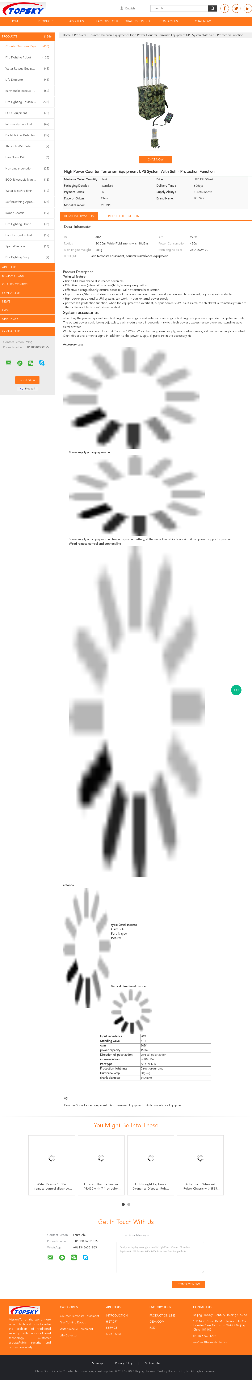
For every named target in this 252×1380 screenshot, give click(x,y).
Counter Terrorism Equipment (27, 46)
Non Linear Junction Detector (27, 169)
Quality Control (138, 21)
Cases (6, 310)
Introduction (117, 1315)
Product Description (123, 216)
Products (46, 21)
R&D (152, 1327)
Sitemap (97, 1363)
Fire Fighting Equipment (27, 102)
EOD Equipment (27, 113)
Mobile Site (152, 1363)
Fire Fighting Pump (27, 257)
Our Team (113, 1333)
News (6, 301)
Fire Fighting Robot (27, 58)
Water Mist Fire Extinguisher (27, 191)
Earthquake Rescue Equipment (27, 91)
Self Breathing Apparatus (27, 202)
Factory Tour (107, 21)
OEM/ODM (157, 1321)
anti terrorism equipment (126, 1105)
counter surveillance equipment (85, 1105)
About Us (76, 21)
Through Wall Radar (27, 146)
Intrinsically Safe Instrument (27, 124)
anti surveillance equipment (165, 1105)
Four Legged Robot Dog (27, 235)
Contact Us (168, 21)
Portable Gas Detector (27, 135)
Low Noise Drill (27, 157)
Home (15, 21)
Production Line (162, 1315)
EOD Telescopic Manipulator (27, 180)
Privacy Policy (124, 1363)
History (112, 1321)
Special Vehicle (27, 246)
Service (111, 1327)
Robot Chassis (27, 213)
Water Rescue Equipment (27, 69)
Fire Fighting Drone (27, 224)
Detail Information (79, 216)
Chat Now (203, 21)
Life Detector (27, 80)
